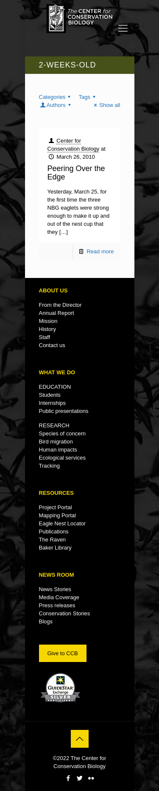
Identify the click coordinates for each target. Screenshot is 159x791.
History (47, 329)
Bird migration (56, 441)
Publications (54, 531)
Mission (48, 321)
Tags (88, 97)
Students (50, 395)
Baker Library (55, 547)
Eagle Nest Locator (62, 523)
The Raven (52, 539)
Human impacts (58, 449)
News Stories (55, 589)
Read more (100, 251)
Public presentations (64, 411)
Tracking (49, 466)
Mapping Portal (57, 515)
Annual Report (56, 313)
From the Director (60, 305)
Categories (56, 97)
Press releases (57, 605)
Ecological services (62, 457)
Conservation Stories (64, 613)
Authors (56, 105)
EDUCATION (55, 387)
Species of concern (62, 433)
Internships (52, 403)
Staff (44, 337)
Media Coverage (59, 597)
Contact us (52, 345)
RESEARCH (54, 425)
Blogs (46, 621)
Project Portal (55, 507)
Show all (106, 105)
